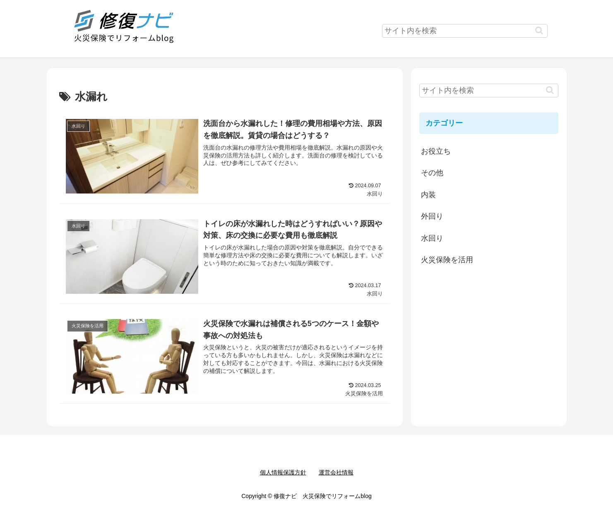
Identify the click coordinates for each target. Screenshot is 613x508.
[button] (539, 30)
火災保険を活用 (447, 260)
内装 (428, 195)
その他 (432, 173)
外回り (432, 216)
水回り (432, 238)
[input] (465, 31)
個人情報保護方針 (283, 472)
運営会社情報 (336, 472)
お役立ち (436, 151)
